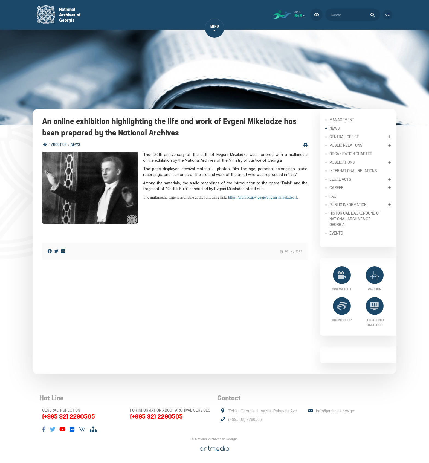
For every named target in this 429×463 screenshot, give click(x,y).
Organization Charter (350, 153)
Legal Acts (340, 178)
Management (341, 119)
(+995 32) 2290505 (68, 416)
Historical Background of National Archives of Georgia (355, 218)
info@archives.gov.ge (335, 411)
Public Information (348, 204)
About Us (58, 145)
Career (336, 187)
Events (336, 232)
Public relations (346, 145)
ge (387, 14)
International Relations (353, 170)
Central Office (344, 136)
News (75, 145)
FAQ (332, 195)
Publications (342, 162)
